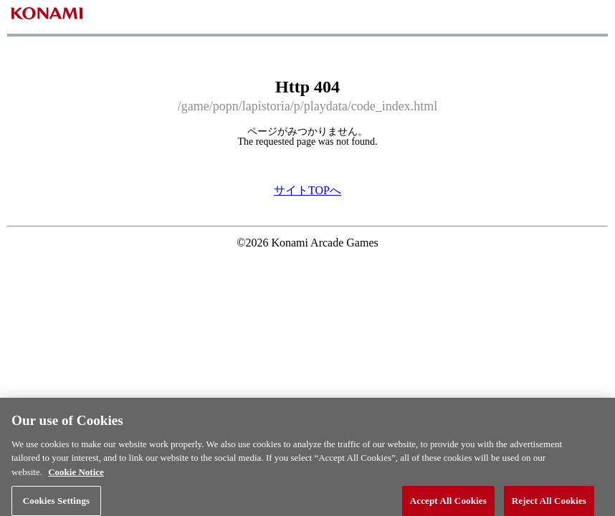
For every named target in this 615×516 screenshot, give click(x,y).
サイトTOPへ (307, 190)
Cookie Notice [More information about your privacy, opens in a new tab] (76, 479)
